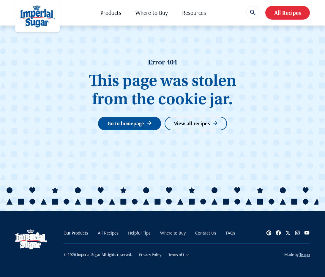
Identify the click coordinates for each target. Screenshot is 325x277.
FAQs (230, 233)
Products (110, 12)
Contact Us (205, 233)
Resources (194, 12)
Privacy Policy (150, 254)
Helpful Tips (139, 233)
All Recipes (287, 12)
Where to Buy (151, 12)
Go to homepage (130, 123)
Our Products (76, 233)
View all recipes (195, 123)
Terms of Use (178, 254)
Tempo (304, 254)
